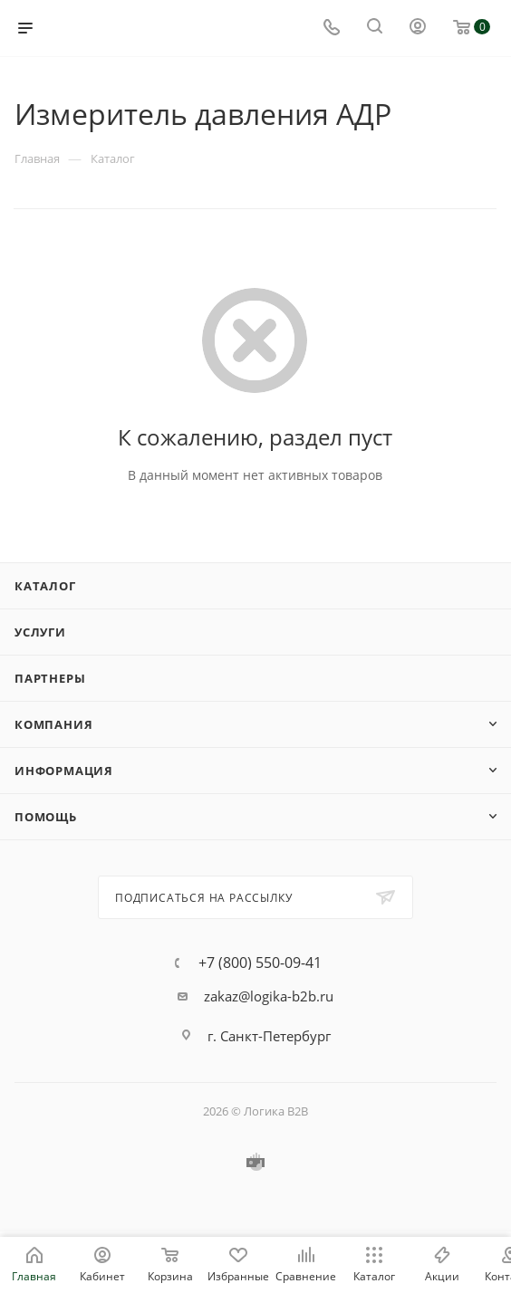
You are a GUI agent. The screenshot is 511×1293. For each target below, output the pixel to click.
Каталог (45, 586)
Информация (63, 770)
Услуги (40, 632)
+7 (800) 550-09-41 (260, 962)
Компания (53, 724)
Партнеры (49, 678)
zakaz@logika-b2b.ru (268, 996)
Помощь (45, 817)
